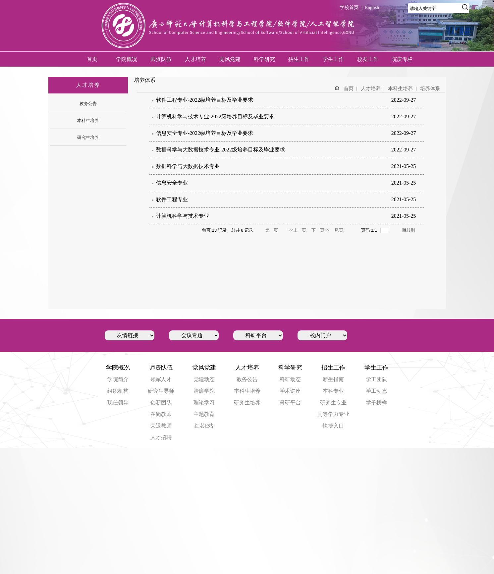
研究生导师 (161, 391)
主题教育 (204, 414)
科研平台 (290, 402)
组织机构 (118, 391)
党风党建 (230, 59)
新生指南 (333, 379)
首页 (92, 59)
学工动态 (376, 391)
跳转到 (409, 230)
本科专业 (333, 391)
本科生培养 (400, 88)
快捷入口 (333, 426)
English (372, 7)
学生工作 (333, 59)
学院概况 (126, 59)
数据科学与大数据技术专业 (188, 166)
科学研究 (264, 59)
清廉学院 (204, 391)
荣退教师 (161, 426)
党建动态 (204, 379)
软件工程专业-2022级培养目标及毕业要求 (204, 100)
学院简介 (118, 379)
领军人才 (161, 379)
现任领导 (118, 402)
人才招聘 (161, 437)
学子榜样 (376, 402)
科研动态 (290, 379)
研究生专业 (333, 402)
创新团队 (161, 402)
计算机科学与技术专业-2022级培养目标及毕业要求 (215, 116)
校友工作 (367, 59)
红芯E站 (204, 426)
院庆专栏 (402, 59)
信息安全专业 (172, 183)
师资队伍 (161, 59)
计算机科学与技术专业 (182, 216)
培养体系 (430, 88)
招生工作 (298, 59)
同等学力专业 (333, 414)
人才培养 (195, 59)
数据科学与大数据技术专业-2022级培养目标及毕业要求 (220, 149)
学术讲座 (290, 391)
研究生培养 (247, 402)
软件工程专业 (172, 199)
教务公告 (247, 379)
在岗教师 (161, 414)
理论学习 (204, 402)
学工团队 (376, 379)
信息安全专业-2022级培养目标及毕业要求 (204, 133)
